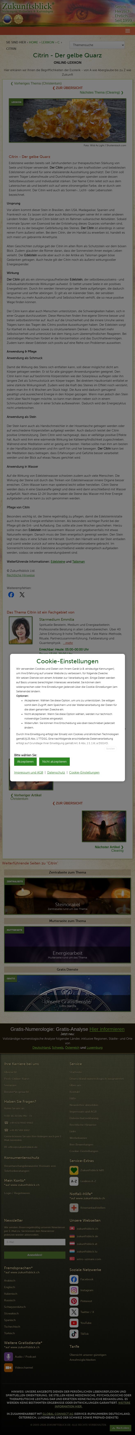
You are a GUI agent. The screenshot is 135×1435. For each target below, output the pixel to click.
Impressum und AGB (28, 772)
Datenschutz (56, 772)
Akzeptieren (25, 761)
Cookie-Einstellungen (84, 772)
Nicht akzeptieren (54, 761)
